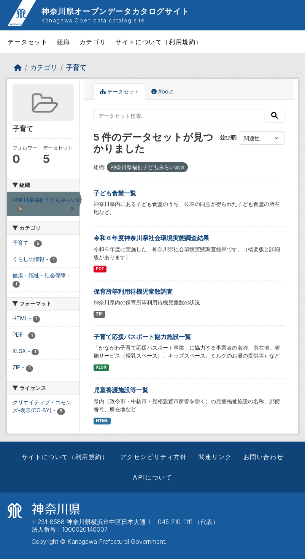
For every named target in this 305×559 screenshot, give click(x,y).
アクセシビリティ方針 (153, 457)
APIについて (152, 477)
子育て (76, 67)
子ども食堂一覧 (115, 193)
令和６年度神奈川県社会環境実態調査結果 (151, 238)
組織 (63, 42)
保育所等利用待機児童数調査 (133, 291)
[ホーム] (18, 67)
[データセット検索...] (179, 115)
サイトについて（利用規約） (158, 42)
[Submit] (274, 115)
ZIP (99, 314)
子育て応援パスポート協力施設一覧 (142, 336)
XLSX (101, 367)
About (162, 91)
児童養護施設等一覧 (121, 390)
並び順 (228, 137)
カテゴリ (92, 42)
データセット (28, 42)
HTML (102, 420)
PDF (100, 268)
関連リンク (215, 457)
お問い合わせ (263, 457)
